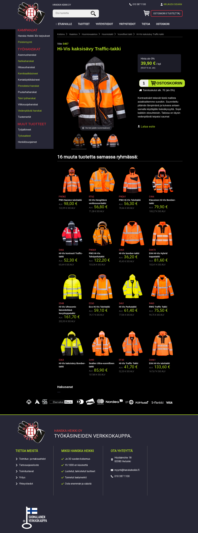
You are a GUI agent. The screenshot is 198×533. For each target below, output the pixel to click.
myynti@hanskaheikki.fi (127, 470)
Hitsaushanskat (26, 67)
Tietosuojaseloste (29, 465)
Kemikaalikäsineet (28, 73)
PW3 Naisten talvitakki (70, 200)
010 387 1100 (139, 4)
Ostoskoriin (169, 83)
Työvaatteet (24, 135)
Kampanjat (28, 30)
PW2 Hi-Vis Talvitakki (130, 200)
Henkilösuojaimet (27, 142)
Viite (59, 43)
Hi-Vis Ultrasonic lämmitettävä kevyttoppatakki (67, 310)
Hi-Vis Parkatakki (127, 307)
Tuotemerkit (24, 117)
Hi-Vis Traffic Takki (128, 363)
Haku (93, 13)
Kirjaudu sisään (173, 4)
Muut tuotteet (32, 124)
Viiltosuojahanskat (28, 104)
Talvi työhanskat (27, 98)
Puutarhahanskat (27, 92)
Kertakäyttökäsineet (29, 79)
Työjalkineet (24, 129)
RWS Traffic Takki (158, 307)
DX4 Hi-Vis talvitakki (159, 363)
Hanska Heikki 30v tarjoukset (34, 36)
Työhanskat (29, 49)
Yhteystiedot (26, 483)
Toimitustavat (26, 471)
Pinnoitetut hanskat (28, 86)
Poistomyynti (25, 42)
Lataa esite (146, 126)
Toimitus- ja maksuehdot (32, 458)
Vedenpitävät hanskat (30, 110)
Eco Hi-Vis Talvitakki (99, 307)
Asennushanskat (27, 55)
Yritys (22, 477)
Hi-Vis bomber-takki (129, 253)
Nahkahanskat (26, 61)
